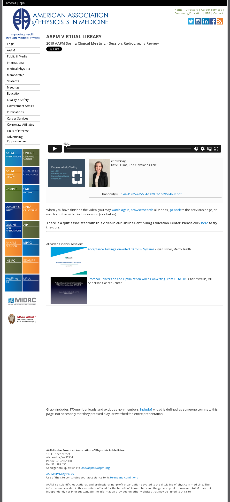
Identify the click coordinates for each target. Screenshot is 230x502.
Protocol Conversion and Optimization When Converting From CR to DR (137, 279)
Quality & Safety (18, 100)
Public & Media (17, 56)
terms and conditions (124, 477)
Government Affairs (20, 106)
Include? (146, 409)
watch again (120, 210)
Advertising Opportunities (16, 139)
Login (22, 3)
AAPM (11, 50)
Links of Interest (18, 131)
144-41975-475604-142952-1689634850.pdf (151, 194)
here (204, 223)
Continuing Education (188, 13)
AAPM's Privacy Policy (60, 474)
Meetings (13, 87)
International (15, 63)
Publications (15, 112)
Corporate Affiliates (20, 124)
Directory (192, 9)
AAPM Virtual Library (73, 36)
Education (14, 93)
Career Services (211, 9)
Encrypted (10, 3)
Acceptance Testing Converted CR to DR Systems (121, 249)
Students (13, 81)
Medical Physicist (18, 69)
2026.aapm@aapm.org (95, 468)
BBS (207, 13)
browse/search (142, 210)
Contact (218, 13)
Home (179, 9)
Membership (15, 75)
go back (175, 210)
